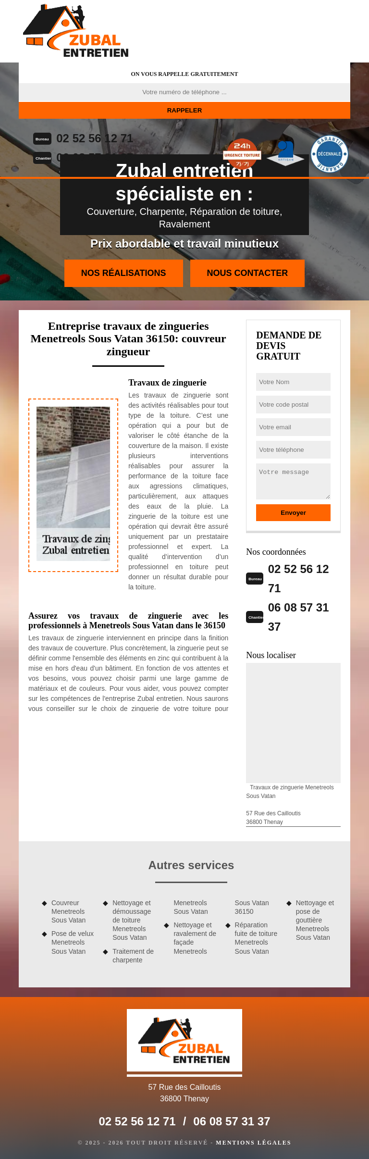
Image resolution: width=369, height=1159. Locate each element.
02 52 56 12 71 (94, 138)
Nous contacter (247, 273)
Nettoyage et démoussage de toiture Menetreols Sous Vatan (131, 920)
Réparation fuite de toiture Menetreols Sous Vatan (256, 938)
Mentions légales (253, 1142)
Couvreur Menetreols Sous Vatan (68, 911)
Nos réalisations (123, 273)
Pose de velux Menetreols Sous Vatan (72, 942)
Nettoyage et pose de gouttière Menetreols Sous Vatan (315, 920)
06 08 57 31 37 (94, 157)
